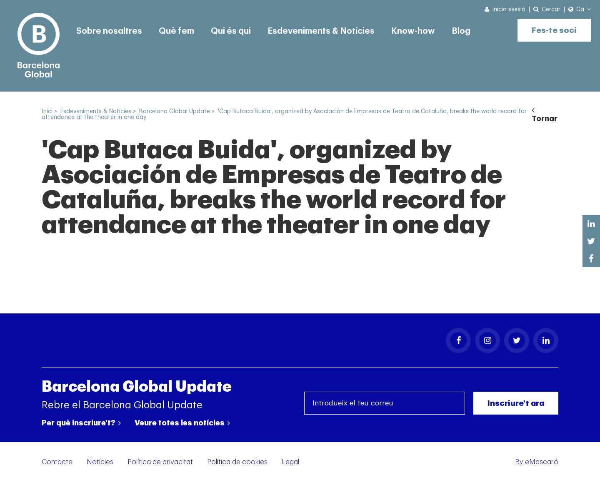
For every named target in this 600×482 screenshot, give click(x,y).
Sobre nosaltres (109, 31)
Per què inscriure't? (81, 423)
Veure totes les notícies (182, 423)
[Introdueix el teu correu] (384, 403)
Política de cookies (237, 461)
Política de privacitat (160, 461)
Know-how (413, 31)
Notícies (100, 461)
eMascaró (541, 461)
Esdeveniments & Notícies (321, 31)
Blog (461, 31)
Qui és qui (231, 31)
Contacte (57, 461)
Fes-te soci (554, 30)
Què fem (176, 31)
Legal (290, 461)
